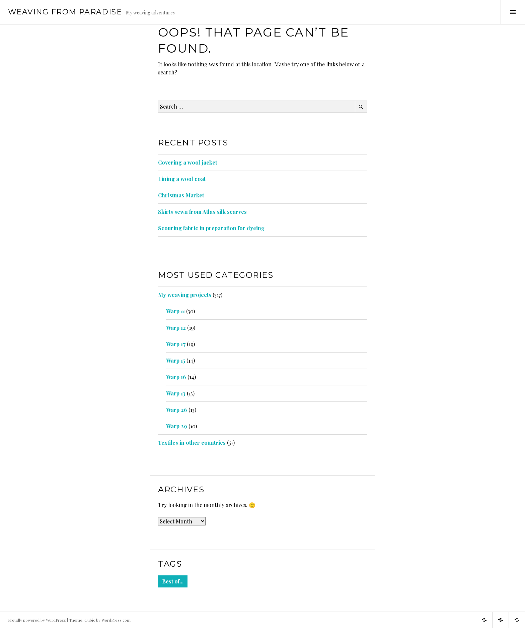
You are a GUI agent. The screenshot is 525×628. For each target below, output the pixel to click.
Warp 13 (175, 393)
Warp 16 (176, 376)
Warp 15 (175, 360)
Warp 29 (176, 426)
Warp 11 (175, 311)
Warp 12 (176, 327)
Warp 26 (176, 409)
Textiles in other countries (192, 442)
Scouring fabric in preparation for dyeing (211, 228)
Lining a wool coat (182, 178)
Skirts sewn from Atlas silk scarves (202, 211)
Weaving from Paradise (65, 11)
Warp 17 (175, 344)
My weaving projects (184, 294)
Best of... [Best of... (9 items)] (172, 581)
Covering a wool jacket (187, 162)
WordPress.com (116, 620)
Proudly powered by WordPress (37, 620)
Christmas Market (181, 195)
